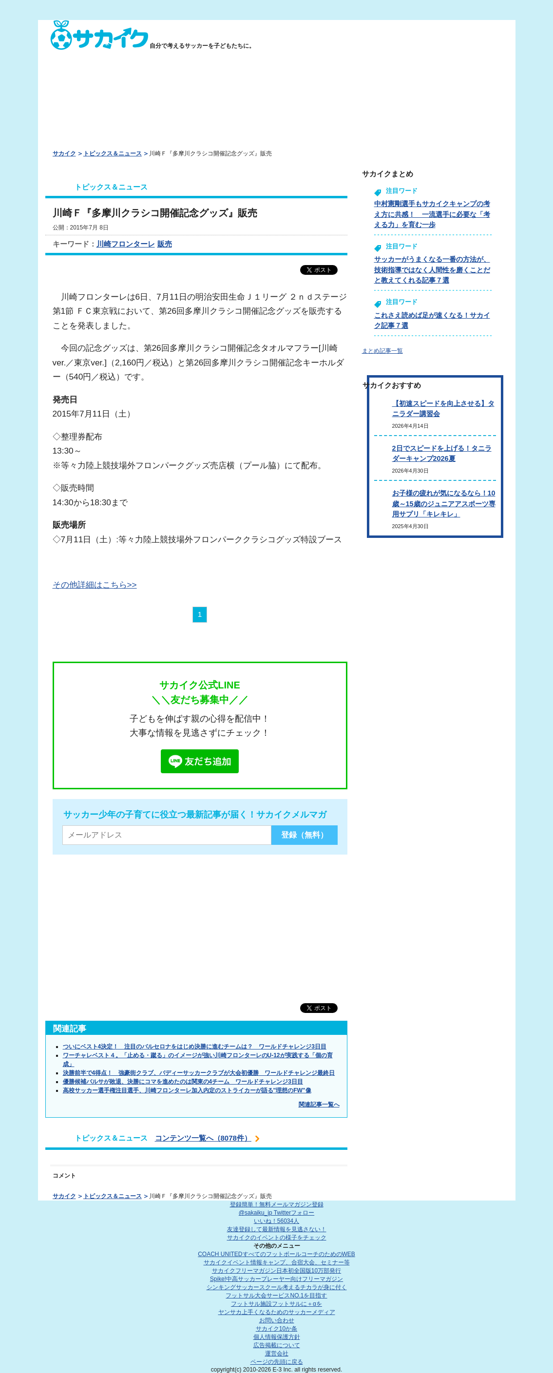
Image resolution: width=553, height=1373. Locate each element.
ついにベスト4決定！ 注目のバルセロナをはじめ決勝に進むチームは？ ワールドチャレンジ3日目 (194, 1046)
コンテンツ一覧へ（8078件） (203, 1138)
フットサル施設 (276, 1303)
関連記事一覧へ (319, 1104)
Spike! (276, 1279)
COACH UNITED (276, 1254)
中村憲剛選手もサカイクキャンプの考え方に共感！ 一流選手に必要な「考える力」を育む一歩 (432, 214)
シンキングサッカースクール (277, 1287)
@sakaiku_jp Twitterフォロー (276, 1212)
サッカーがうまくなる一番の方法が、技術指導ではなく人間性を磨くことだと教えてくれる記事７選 (432, 269)
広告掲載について (276, 1345)
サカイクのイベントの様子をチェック (276, 1237)
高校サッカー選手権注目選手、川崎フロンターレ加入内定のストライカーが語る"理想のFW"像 (187, 1090)
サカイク (64, 153)
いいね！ (276, 1221)
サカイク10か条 (276, 1328)
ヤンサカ (276, 1312)
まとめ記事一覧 (382, 350)
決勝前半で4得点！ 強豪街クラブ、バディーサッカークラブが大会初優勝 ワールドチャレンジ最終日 (199, 1072)
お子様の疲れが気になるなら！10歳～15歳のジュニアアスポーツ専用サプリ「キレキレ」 (444, 503)
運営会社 (276, 1353)
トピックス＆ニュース (112, 153)
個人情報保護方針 (276, 1337)
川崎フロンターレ (125, 244)
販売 (164, 244)
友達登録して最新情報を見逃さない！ (276, 1229)
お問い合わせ (276, 1320)
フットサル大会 (276, 1295)
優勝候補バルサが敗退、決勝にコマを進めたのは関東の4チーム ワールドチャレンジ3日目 (183, 1081)
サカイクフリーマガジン (276, 1270)
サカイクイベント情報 (277, 1262)
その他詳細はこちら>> (95, 585)
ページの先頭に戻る (276, 1361)
